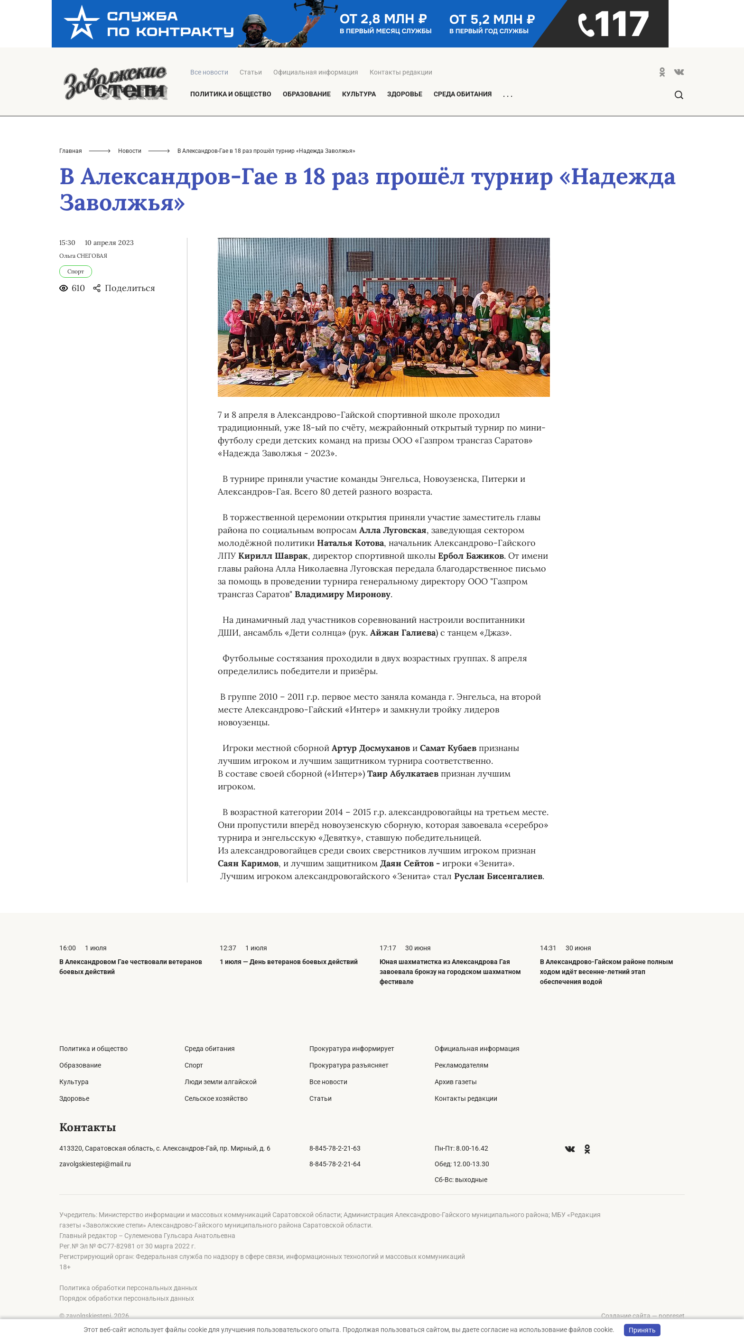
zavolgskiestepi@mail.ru (95, 1164)
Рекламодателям (461, 1065)
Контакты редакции (401, 72)
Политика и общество (230, 94)
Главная (70, 151)
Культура (359, 94)
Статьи (251, 72)
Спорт (194, 1065)
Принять (642, 1330)
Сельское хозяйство (216, 1098)
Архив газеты (456, 1082)
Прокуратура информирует (351, 1048)
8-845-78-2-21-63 (335, 1148)
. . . (507, 94)
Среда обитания (463, 94)
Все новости (328, 1082)
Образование (307, 94)
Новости (129, 151)
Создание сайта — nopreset (643, 1316)
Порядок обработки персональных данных (126, 1298)
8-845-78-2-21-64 (335, 1164)
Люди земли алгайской (221, 1082)
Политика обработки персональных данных (128, 1288)
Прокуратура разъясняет (349, 1065)
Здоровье (404, 94)
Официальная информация (315, 72)
